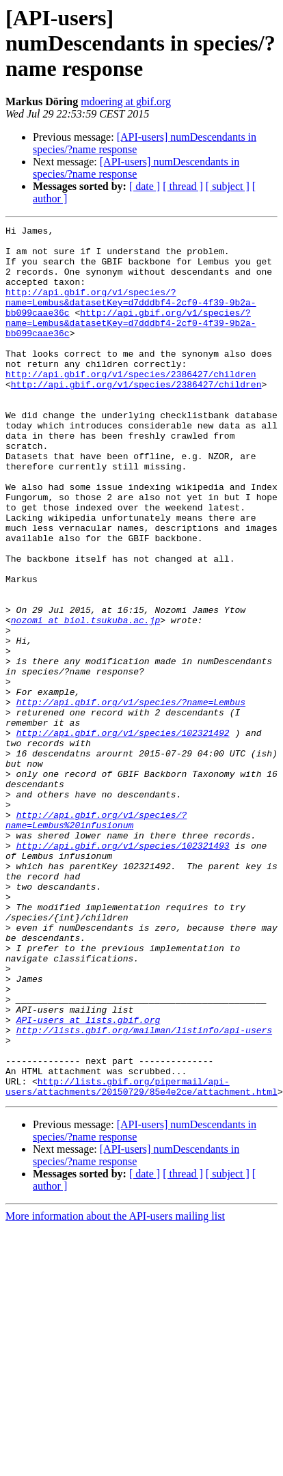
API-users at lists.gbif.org (88, 1179)
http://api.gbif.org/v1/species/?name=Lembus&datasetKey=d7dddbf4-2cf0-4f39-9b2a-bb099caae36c (130, 318)
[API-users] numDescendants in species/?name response (136, 168)
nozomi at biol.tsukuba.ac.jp (85, 700)
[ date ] (144, 186)
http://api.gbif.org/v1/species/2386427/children (130, 404)
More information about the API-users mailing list (115, 1390)
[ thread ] (183, 186)
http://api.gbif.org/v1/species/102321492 (123, 835)
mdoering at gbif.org (126, 101)
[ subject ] (228, 186)
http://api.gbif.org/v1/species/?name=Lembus (130, 798)
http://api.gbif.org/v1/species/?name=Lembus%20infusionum (96, 939)
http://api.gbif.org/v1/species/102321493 (123, 970)
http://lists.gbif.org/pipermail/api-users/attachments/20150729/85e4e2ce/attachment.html (141, 1259)
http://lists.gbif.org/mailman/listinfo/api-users (144, 1192)
